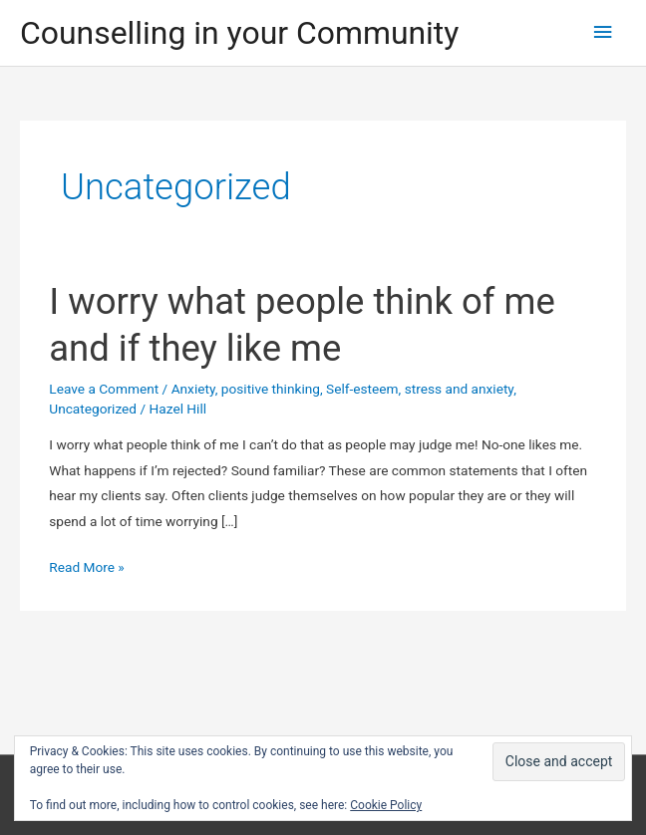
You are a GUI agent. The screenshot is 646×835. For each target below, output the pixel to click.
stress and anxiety (459, 389)
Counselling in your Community (239, 33)
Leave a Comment (104, 389)
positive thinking (270, 389)
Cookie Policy (386, 805)
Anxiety (193, 389)
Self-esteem (362, 389)
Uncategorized (93, 409)
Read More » (87, 567)
